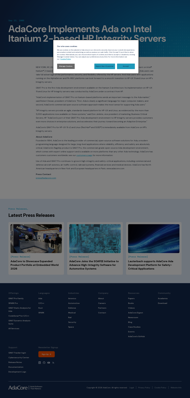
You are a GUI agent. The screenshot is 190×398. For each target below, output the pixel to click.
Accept (126, 66)
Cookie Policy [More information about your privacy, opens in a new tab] (65, 59)
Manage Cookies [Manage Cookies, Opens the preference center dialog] (66, 66)
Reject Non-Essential (104, 66)
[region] (96, 57)
